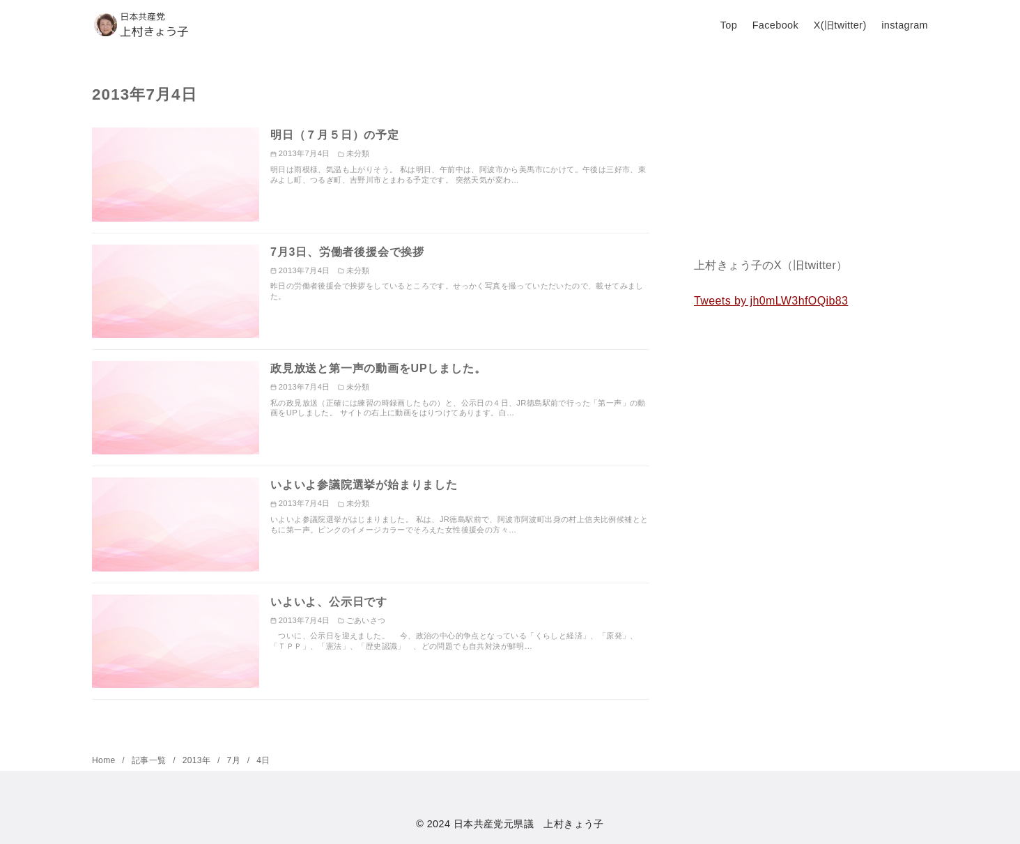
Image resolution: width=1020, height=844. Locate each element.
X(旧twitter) (840, 25)
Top (728, 25)
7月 (235, 760)
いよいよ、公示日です (328, 602)
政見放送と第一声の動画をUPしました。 (378, 368)
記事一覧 (150, 760)
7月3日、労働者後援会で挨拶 (347, 252)
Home (105, 760)
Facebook (775, 25)
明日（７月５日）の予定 (334, 135)
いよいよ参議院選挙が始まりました (364, 485)
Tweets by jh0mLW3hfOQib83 (771, 301)
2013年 (198, 760)
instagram (904, 25)
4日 (263, 760)
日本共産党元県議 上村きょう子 (529, 823)
